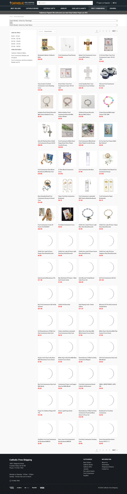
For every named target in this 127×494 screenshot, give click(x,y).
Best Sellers (16, 8)
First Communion (97, 8)
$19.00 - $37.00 (15, 38)
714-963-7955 (15, 481)
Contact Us (105, 469)
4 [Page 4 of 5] (106, 31)
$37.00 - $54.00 (15, 41)
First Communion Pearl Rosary (67, 55)
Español (113, 8)
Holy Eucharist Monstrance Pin (46, 278)
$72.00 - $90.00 (15, 46)
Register (107, 3)
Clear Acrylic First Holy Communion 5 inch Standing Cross (46, 86)
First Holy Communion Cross (66, 225)
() (116, 3)
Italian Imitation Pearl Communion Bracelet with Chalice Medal (65, 114)
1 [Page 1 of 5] (96, 31)
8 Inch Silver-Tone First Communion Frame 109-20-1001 (66, 86)
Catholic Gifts (49, 8)
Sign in (100, 3)
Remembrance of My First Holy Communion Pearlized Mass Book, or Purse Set (87, 413)
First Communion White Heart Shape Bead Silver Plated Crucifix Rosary (66, 143)
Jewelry (63, 8)
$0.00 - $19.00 (15, 36)
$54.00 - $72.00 (15, 44)
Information (105, 465)
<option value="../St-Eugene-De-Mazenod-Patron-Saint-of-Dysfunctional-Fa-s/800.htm (63, 25)
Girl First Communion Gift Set (107, 278)
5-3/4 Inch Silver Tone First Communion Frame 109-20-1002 (107, 57)
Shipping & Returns (108, 467)
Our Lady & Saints (79, 8)
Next (115, 31)
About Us (105, 462)
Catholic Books (32, 8)
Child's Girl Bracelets (64, 304)
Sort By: (41, 31)
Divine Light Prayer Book (65, 411)
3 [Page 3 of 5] (103, 31)
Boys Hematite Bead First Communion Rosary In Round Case (46, 198)
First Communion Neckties (86, 169)
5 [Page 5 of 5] (109, 31)
